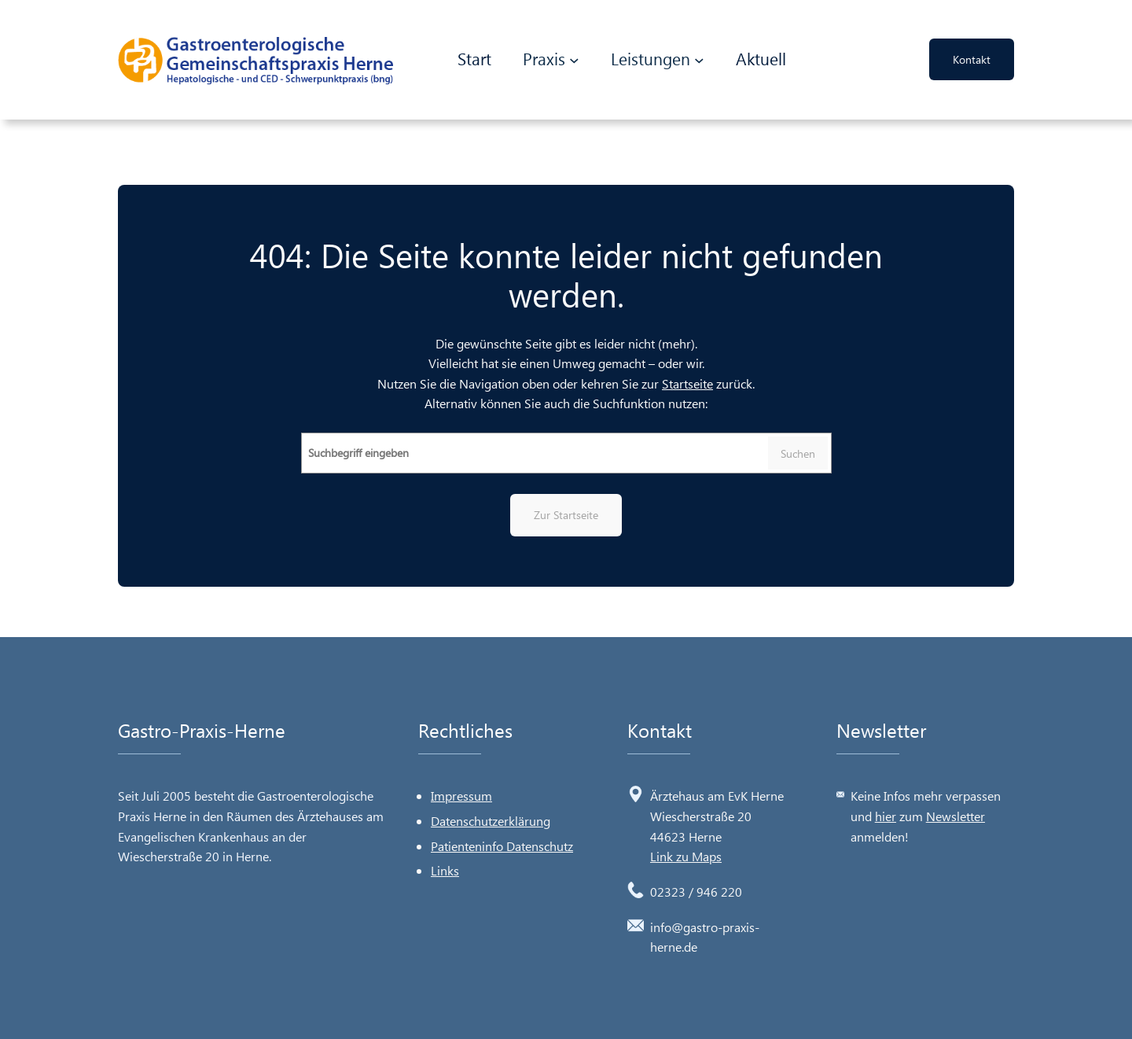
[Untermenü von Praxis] (574, 60)
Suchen (798, 453)
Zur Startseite (566, 514)
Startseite (687, 383)
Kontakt (971, 59)
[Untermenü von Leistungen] (699, 60)
